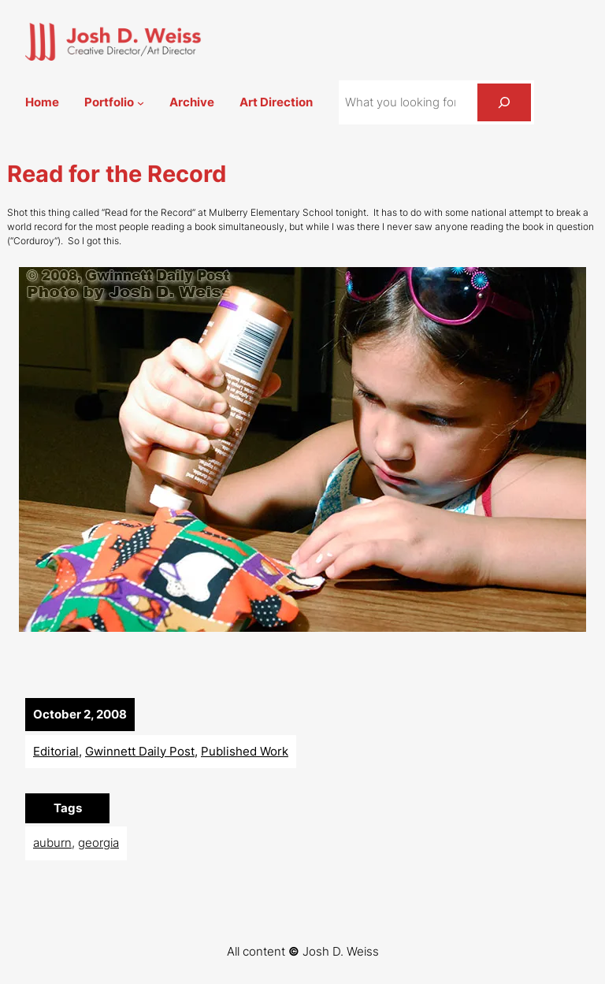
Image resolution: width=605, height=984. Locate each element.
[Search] (504, 102)
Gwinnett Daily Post (140, 751)
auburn (52, 842)
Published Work (244, 751)
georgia (98, 842)
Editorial (56, 751)
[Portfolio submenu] (140, 102)
